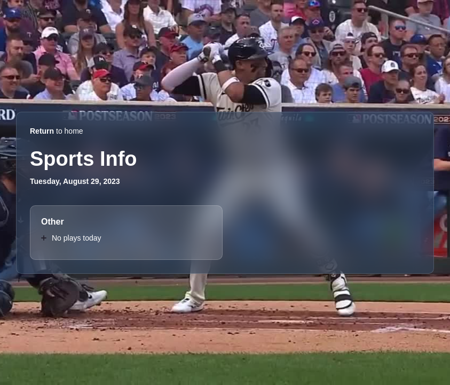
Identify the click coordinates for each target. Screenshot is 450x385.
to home (56, 131)
